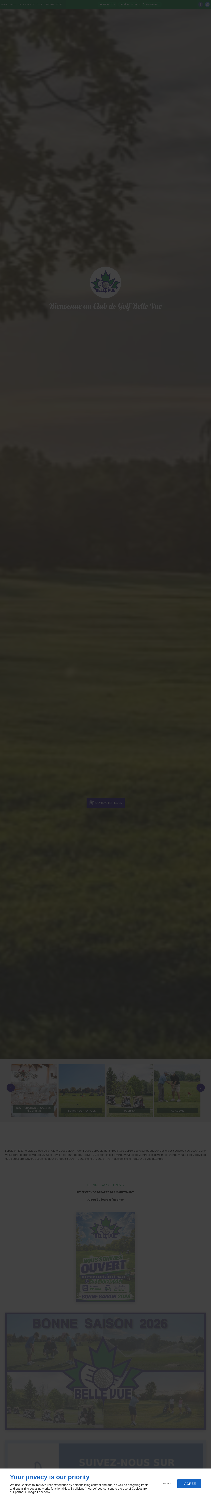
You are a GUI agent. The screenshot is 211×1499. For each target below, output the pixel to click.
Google (31, 1492)
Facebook (43, 1492)
